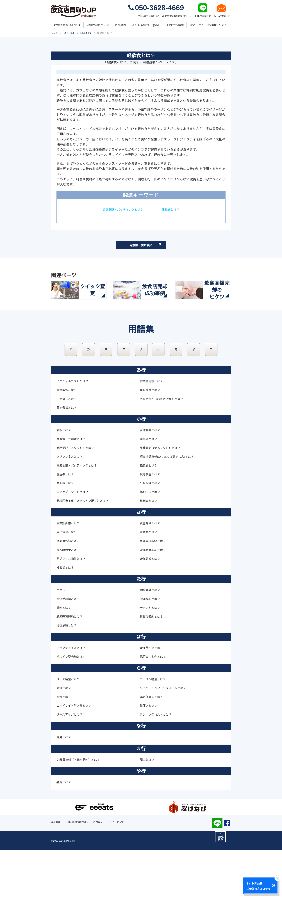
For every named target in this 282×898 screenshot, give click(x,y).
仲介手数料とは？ (69, 646)
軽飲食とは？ (149, 512)
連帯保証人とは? (152, 744)
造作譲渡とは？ (151, 606)
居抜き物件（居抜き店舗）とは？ (164, 446)
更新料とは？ (66, 530)
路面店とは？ (149, 752)
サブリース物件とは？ (72, 606)
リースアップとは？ (71, 761)
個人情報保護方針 (81, 869)
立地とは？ (64, 735)
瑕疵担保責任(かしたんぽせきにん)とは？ (170, 503)
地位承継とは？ (67, 672)
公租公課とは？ (151, 530)
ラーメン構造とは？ (154, 726)
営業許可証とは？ (153, 428)
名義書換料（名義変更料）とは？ (80, 807)
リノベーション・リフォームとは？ (166, 735)
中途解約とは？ (151, 646)
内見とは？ (64, 784)
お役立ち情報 (71, 33)
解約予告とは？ (151, 539)
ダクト (61, 637)
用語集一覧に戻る (151, 248)
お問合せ (106, 869)
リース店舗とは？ (69, 726)
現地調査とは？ (151, 521)
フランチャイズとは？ (72, 695)
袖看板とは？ (66, 614)
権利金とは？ (149, 548)
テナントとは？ (151, 655)
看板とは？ (64, 477)
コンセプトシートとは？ (74, 539)
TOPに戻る (220, 884)
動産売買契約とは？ (71, 663)
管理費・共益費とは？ (72, 486)
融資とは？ (64, 829)
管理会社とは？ (151, 477)
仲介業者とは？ (151, 637)
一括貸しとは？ (67, 446)
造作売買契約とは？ (154, 597)
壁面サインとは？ (153, 695)
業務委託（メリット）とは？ (77, 495)
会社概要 (57, 869)
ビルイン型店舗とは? (71, 704)
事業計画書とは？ (69, 570)
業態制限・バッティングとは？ (122, 209)
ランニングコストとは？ (158, 761)
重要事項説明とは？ (154, 588)
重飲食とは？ (173, 209)
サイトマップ (127, 869)
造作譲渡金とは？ (69, 597)
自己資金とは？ (67, 579)
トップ (55, 33)
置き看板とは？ (67, 454)
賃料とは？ (64, 655)
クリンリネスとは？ (71, 503)
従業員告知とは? (68, 588)
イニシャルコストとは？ (74, 428)
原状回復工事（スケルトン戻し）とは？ (85, 548)
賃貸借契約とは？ (153, 663)
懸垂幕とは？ (66, 521)
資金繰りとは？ (151, 570)
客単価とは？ (149, 486)
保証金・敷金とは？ (154, 704)
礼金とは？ (64, 744)
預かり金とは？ (151, 437)
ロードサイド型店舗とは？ (75, 752)
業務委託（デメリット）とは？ (162, 495)
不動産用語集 (92, 33)
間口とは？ (148, 807)
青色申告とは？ (67, 437)
